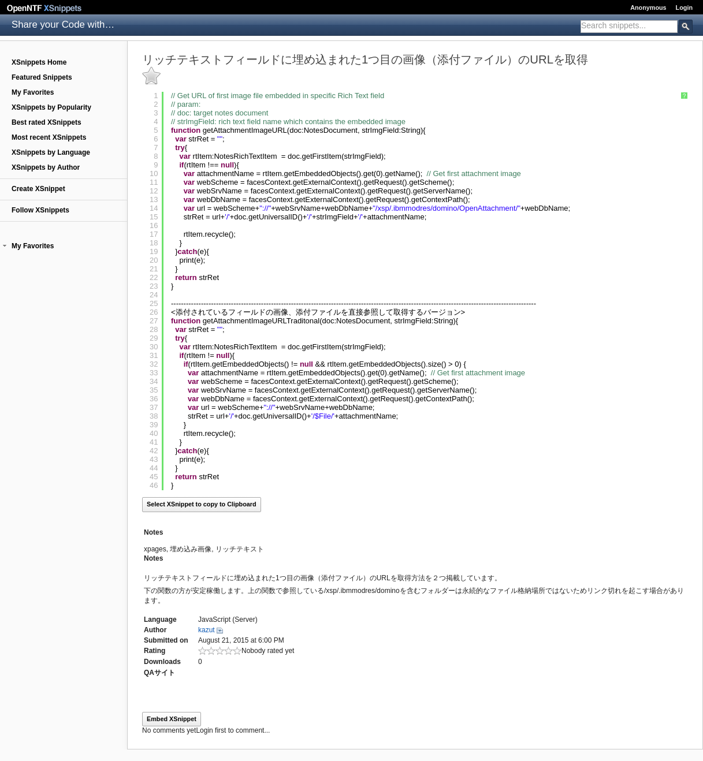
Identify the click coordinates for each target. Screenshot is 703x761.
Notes (153, 532)
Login (684, 7)
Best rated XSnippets (46, 122)
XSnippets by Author (46, 167)
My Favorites (33, 92)
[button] (4, 246)
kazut (206, 630)
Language (160, 619)
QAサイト (159, 673)
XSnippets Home (39, 62)
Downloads (162, 662)
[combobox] (629, 26)
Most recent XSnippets (49, 137)
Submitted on (166, 640)
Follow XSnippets (40, 210)
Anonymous (648, 7)
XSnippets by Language (51, 152)
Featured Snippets (42, 77)
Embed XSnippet (171, 718)
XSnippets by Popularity (51, 107)
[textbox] (629, 25)
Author (155, 630)
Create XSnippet (38, 189)
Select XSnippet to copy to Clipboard (201, 504)
